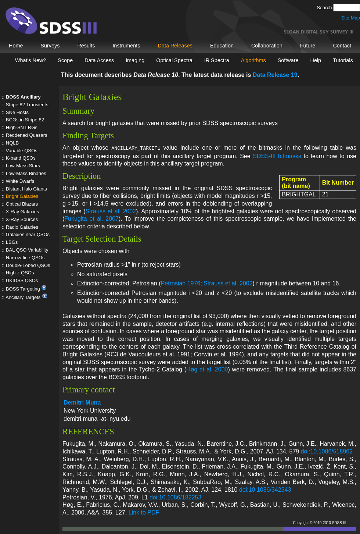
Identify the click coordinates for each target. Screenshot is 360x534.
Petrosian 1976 (181, 283)
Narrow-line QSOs (25, 257)
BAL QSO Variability (27, 250)
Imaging (135, 60)
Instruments (126, 46)
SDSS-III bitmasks (277, 155)
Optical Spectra (174, 60)
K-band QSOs (21, 158)
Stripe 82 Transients (27, 104)
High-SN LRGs (21, 127)
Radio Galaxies (22, 227)
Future (308, 46)
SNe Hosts (17, 112)
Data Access (99, 60)
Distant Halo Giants (26, 189)
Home (16, 46)
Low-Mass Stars (23, 165)
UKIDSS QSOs (22, 280)
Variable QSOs (21, 150)
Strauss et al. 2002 (111, 210)
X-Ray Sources (22, 219)
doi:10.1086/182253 (175, 497)
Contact (342, 46)
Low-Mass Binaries (26, 173)
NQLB (12, 143)
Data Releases (175, 46)
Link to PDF (144, 512)
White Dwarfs (20, 181)
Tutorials (343, 60)
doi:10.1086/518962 (327, 451)
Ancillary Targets (27, 297)
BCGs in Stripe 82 (25, 119)
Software (288, 60)
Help (315, 60)
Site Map (350, 18)
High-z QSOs (20, 272)
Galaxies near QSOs (28, 234)
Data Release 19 (275, 75)
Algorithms (253, 60)
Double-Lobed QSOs (28, 265)
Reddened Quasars (26, 135)
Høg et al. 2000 (207, 369)
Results (86, 46)
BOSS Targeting (26, 289)
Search (325, 7)
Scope (65, 60)
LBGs (12, 242)
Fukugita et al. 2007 (91, 218)
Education (222, 46)
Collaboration (266, 46)
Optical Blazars (22, 204)
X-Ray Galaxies (22, 211)
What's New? (30, 60)
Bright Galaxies (22, 196)
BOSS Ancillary (23, 97)
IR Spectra (216, 60)
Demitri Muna (82, 402)
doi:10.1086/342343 (265, 489)
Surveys (50, 46)
